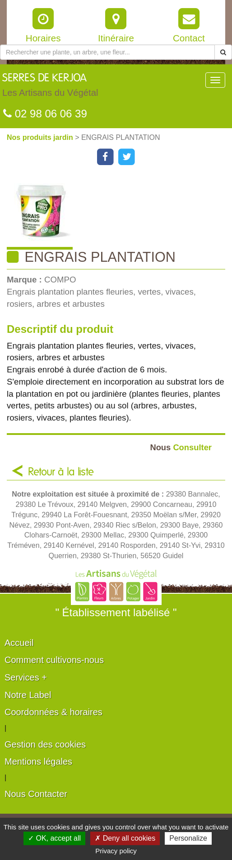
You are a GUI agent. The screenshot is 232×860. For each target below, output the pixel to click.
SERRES (50, 87)
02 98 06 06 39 (45, 114)
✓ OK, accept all (54, 838)
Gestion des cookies (45, 744)
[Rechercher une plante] (107, 52)
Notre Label (28, 695)
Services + (26, 677)
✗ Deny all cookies (125, 838)
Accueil (19, 643)
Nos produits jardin (41, 137)
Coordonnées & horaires (53, 712)
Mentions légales (38, 761)
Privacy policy (116, 851)
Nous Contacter (36, 794)
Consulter (181, 447)
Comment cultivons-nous (54, 660)
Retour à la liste (61, 472)
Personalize (188, 838)
